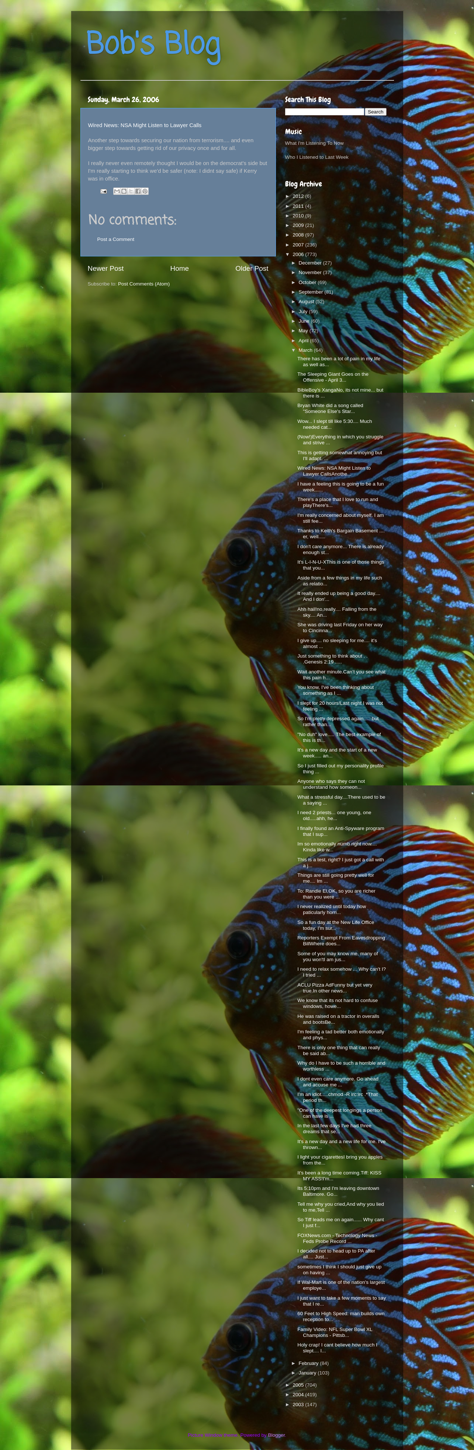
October (308, 282)
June (305, 321)
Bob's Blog (153, 45)
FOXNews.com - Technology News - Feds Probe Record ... (337, 1238)
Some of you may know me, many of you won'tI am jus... (337, 956)
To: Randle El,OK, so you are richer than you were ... (336, 894)
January (308, 1373)
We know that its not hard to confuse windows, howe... (337, 1003)
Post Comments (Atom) (144, 284)
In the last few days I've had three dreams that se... (334, 1128)
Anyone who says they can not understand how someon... (331, 784)
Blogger (276, 1435)
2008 (299, 235)
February (309, 1363)
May (304, 330)
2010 (299, 215)
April (304, 340)
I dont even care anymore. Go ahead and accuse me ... (337, 1082)
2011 (299, 206)
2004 (299, 1394)
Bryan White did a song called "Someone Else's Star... (330, 408)
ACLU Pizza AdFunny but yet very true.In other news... (334, 988)
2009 (299, 225)
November (311, 272)
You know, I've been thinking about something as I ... (335, 690)
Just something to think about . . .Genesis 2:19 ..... (332, 659)
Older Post (251, 268)
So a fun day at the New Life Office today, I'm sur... (335, 925)
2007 (299, 245)
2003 (299, 1404)
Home (179, 268)
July (304, 311)
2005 (299, 1385)
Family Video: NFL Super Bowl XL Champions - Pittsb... (334, 1332)
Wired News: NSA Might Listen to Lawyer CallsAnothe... (334, 471)
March (306, 350)
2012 (299, 196)
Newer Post (106, 268)
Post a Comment (116, 239)
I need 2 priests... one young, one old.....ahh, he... (334, 815)
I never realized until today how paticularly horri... (331, 909)
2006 (299, 254)
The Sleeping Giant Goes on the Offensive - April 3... (333, 377)
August (307, 301)
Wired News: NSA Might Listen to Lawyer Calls (145, 125)
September (312, 292)
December (311, 263)
